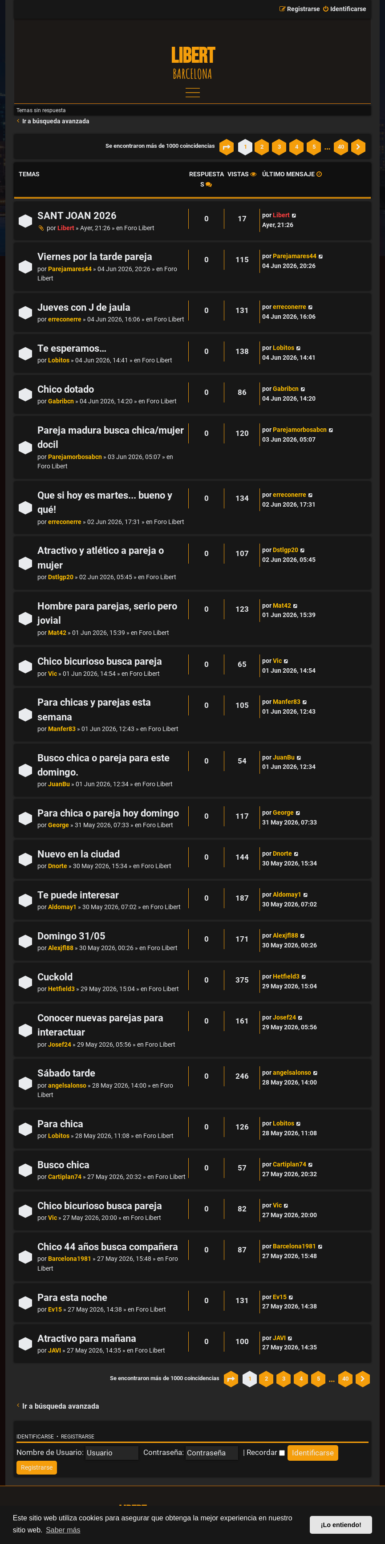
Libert (65, 228)
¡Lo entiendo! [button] (341, 1524)
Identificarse (35, 1437)
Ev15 (55, 1309)
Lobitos (58, 360)
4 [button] (296, 146)
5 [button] (314, 146)
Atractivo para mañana (86, 1338)
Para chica (60, 1124)
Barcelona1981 (69, 1259)
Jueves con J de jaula (83, 307)
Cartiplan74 (64, 1177)
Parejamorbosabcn (75, 457)
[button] (226, 147)
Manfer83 (62, 729)
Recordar (266, 1452)
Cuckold (55, 977)
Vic (52, 674)
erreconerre (64, 319)
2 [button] (261, 146)
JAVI (54, 1350)
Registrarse (77, 1437)
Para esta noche (72, 1297)
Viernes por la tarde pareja (94, 256)
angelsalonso (67, 1085)
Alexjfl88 (60, 948)
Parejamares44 (70, 269)
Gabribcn (61, 401)
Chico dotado (65, 389)
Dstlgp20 (60, 577)
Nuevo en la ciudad (78, 854)
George (58, 825)
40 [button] (341, 146)
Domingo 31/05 (71, 936)
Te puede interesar (78, 895)
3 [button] (279, 146)
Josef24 (59, 1044)
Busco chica (63, 1164)
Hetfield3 (61, 989)
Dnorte (57, 866)
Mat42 (57, 633)
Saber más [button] (63, 1530)
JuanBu (59, 784)
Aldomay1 (62, 907)
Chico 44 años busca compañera (107, 1246)
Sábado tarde (66, 1073)
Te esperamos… (71, 348)
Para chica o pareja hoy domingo (108, 813)
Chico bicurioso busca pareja (99, 661)
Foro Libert (139, 228)
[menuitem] (344, 9)
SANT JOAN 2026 (77, 215)
